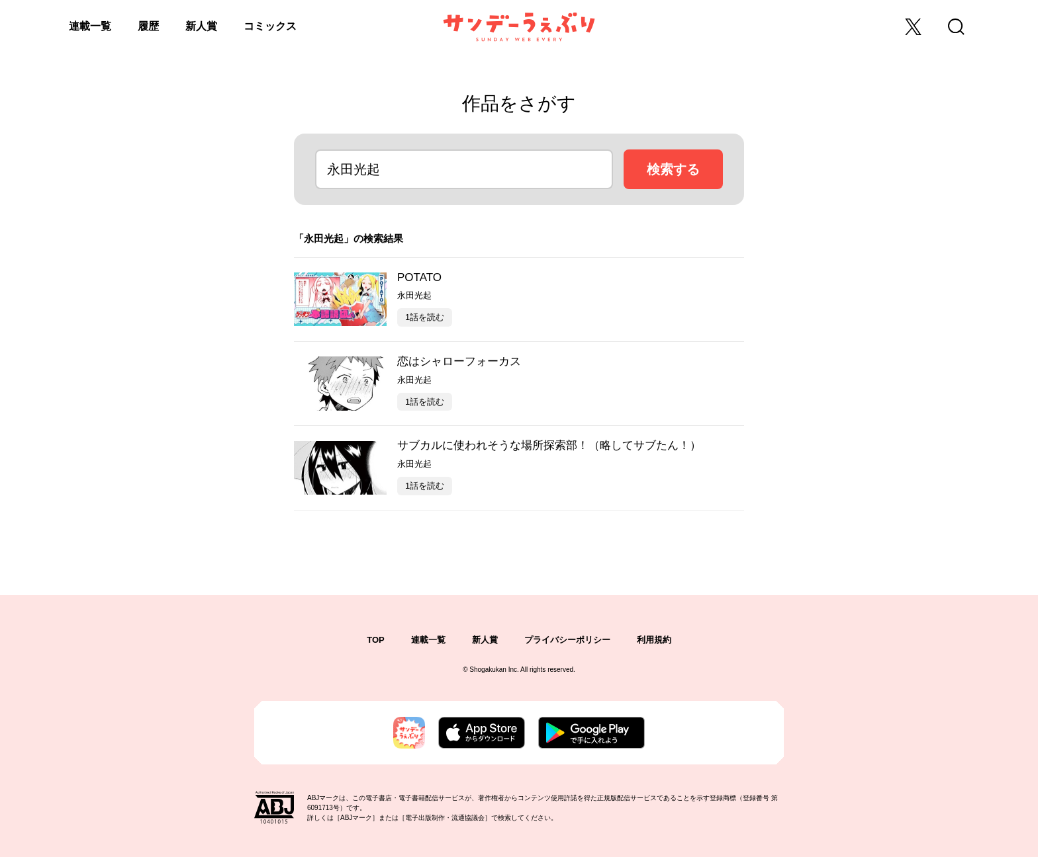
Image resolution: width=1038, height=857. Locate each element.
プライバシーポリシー (567, 640)
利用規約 (654, 640)
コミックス (270, 26)
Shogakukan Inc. (494, 669)
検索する (673, 169)
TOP (376, 640)
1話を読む (424, 317)
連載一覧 (90, 26)
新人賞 (201, 26)
